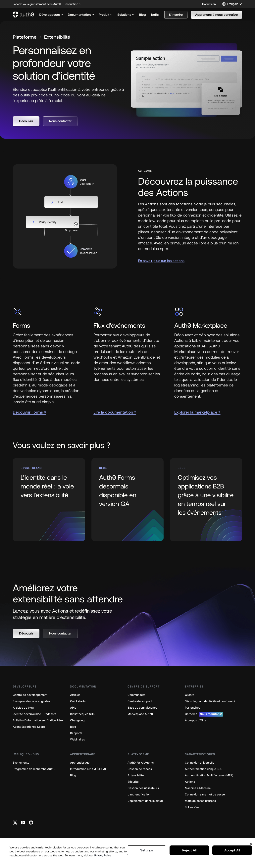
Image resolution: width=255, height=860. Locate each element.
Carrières (204, 714)
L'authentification (139, 794)
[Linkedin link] (23, 822)
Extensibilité (136, 775)
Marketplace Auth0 (140, 714)
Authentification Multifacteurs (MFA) (209, 775)
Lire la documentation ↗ (114, 412)
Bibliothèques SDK (82, 714)
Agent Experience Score (29, 726)
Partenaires (192, 707)
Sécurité (133, 781)
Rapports (76, 733)
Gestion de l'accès (140, 769)
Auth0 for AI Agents (141, 762)
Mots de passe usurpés (200, 800)
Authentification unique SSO (204, 769)
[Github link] (31, 822)
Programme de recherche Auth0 (34, 769)
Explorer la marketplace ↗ (197, 412)
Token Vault (192, 807)
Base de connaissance (142, 707)
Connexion (209, 4)
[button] (176, 15)
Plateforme (25, 37)
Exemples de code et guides (31, 701)
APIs (73, 707)
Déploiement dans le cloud (145, 800)
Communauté (136, 694)
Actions (190, 781)
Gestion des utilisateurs (143, 788)
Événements (21, 762)
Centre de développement (30, 694)
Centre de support (140, 701)
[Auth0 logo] (23, 14)
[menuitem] (51, 14)
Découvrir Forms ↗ (29, 412)
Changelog (77, 720)
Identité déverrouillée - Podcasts (34, 714)
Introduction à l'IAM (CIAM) (88, 769)
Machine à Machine (198, 788)
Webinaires (77, 739)
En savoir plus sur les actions (161, 260)
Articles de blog (23, 707)
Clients (189, 694)
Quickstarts (77, 701)
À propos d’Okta (195, 720)
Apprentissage (79, 762)
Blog (73, 726)
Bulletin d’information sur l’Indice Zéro (38, 720)
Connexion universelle (199, 762)
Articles (75, 694)
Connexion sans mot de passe (205, 794)
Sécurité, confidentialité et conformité (210, 701)
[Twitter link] (15, 822)
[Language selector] (232, 4)
